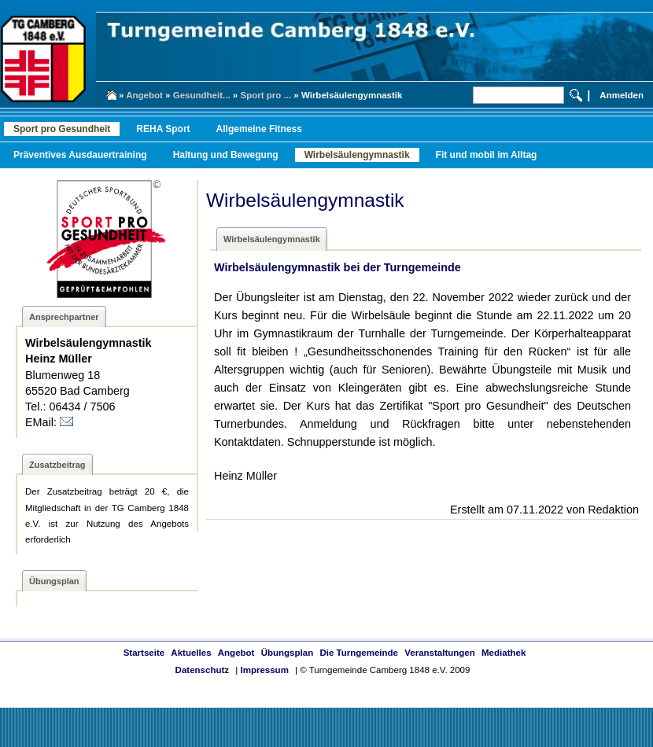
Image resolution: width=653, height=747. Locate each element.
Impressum (264, 670)
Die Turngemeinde (358, 652)
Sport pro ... (265, 95)
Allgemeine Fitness (259, 128)
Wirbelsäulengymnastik (357, 154)
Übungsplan (287, 652)
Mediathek (503, 652)
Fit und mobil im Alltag (486, 154)
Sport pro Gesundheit (61, 128)
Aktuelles (191, 652)
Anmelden (622, 95)
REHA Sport (163, 128)
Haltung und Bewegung (226, 154)
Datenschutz (202, 670)
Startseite (144, 652)
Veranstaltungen (439, 652)
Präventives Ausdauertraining (80, 154)
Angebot (144, 95)
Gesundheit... (202, 95)
